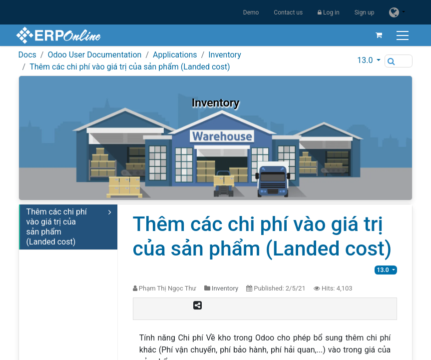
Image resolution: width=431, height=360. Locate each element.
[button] (369, 60)
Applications (175, 55)
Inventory (224, 55)
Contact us (288, 12)
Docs (27, 55)
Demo (251, 12)
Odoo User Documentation (94, 55)
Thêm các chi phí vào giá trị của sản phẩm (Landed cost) (129, 67)
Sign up (365, 12)
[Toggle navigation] (401, 35)
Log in (329, 12)
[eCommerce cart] (376, 35)
